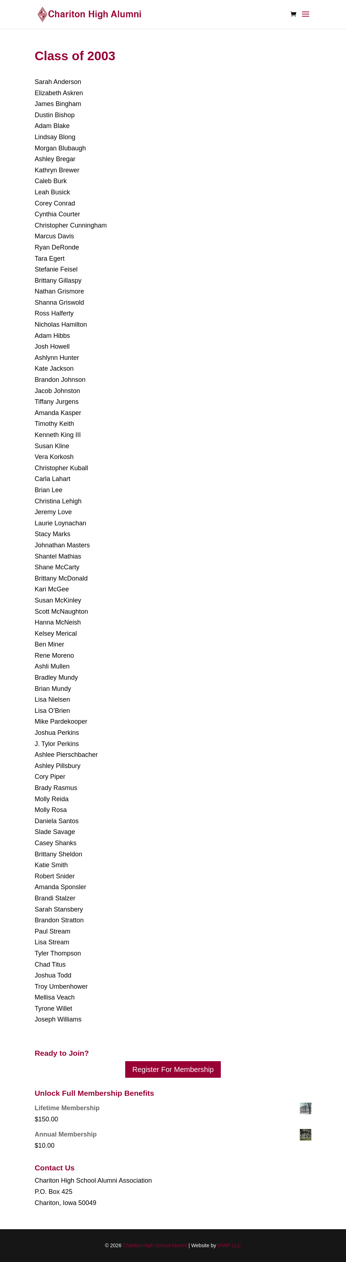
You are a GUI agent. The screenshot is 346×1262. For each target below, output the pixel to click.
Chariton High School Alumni (155, 1245)
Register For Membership (173, 1069)
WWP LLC (229, 1245)
